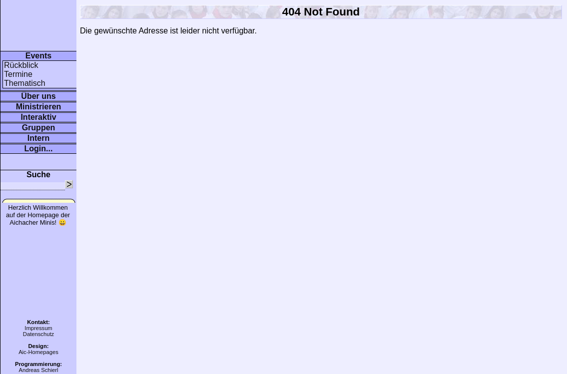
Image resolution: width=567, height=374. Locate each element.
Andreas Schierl (38, 370)
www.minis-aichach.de (20, 8)
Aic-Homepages (38, 352)
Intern (38, 138)
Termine (18, 74)
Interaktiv (38, 117)
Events (38, 55)
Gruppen (38, 127)
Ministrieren (38, 106)
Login (35, 148)
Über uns (38, 96)
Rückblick (21, 65)
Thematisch (24, 83)
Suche (38, 174)
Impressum (38, 328)
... (49, 148)
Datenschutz (38, 334)
